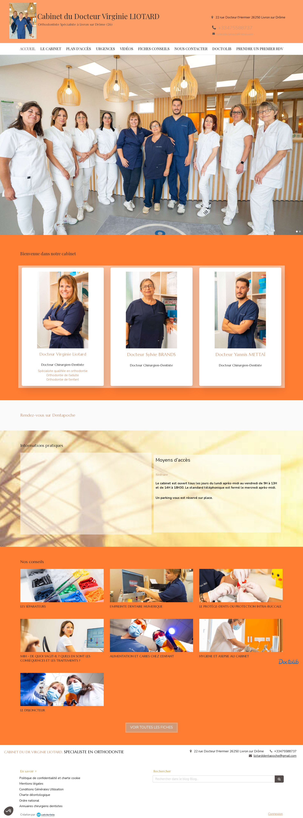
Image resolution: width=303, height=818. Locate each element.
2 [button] (300, 231)
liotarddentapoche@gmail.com (234, 33)
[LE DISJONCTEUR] (62, 689)
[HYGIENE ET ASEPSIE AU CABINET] (241, 635)
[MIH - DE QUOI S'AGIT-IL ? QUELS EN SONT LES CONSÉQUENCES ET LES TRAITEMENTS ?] (62, 635)
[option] (151, 145)
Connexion (275, 814)
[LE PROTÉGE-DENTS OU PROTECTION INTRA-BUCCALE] (241, 585)
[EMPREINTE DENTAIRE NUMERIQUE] (151, 585)
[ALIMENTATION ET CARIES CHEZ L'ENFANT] (151, 635)
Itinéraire (162, 475)
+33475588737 (235, 28)
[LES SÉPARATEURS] (62, 585)
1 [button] (297, 231)
